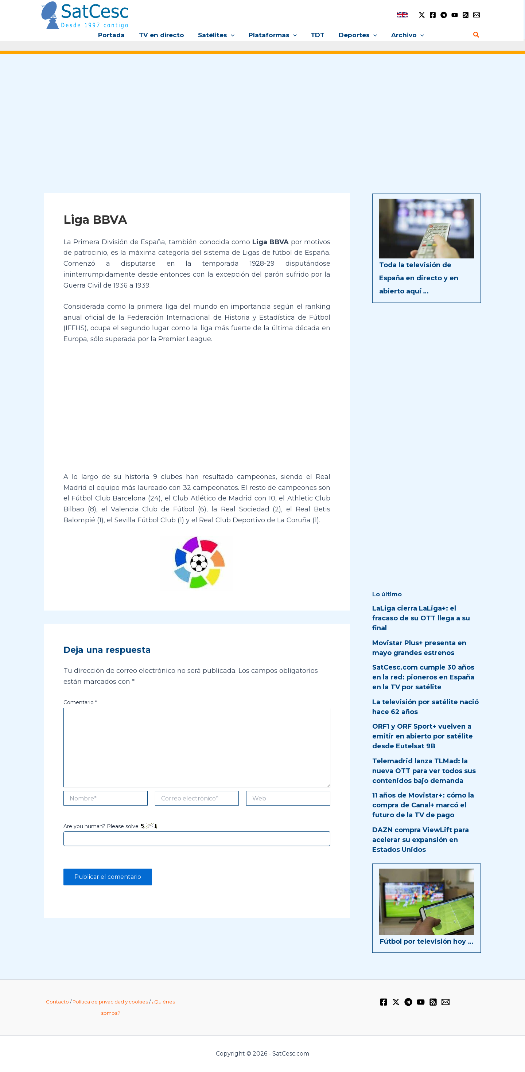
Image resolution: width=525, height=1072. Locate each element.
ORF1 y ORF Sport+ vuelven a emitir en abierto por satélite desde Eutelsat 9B (422, 736)
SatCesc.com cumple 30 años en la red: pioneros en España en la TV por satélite (423, 677)
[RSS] (465, 15)
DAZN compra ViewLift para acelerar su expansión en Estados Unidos (420, 840)
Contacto (57, 1002)
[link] (402, 14)
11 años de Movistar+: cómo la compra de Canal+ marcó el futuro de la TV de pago (423, 805)
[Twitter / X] (422, 15)
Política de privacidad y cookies (110, 1002)
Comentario (80, 702)
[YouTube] (454, 15)
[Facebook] (432, 15)
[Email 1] (476, 15)
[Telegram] (443, 15)
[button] (232, 35)
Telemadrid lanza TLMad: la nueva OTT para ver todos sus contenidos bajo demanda (424, 771)
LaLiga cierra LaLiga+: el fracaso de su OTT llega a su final (421, 618)
